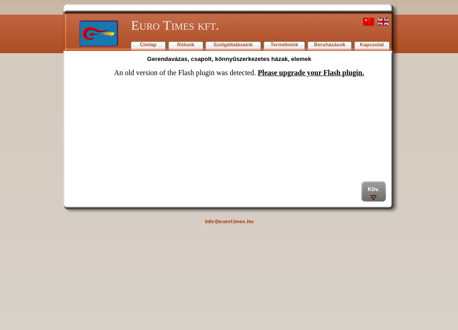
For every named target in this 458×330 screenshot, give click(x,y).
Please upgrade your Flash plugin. (311, 73)
